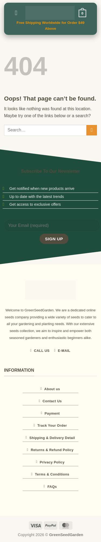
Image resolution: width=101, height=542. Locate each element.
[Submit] (91, 130)
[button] (18, 12)
